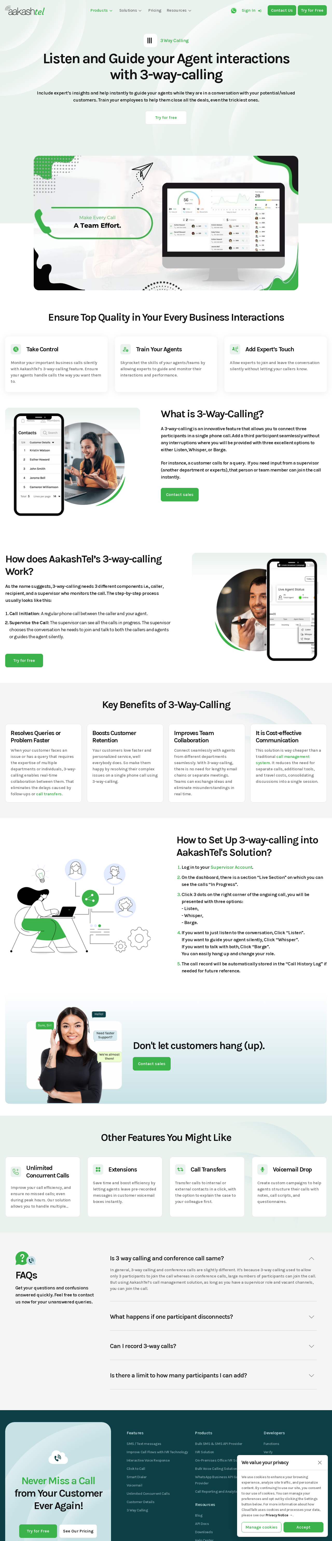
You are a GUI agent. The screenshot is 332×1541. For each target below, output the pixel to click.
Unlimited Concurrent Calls (148, 1493)
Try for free (166, 117)
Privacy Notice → (279, 1515)
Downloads (204, 1532)
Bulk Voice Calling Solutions (217, 1468)
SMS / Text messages (144, 1444)
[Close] (319, 1462)
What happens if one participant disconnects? (213, 1317)
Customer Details (140, 1502)
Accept (303, 1527)
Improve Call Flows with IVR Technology (157, 1452)
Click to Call (136, 1468)
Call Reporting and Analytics (217, 1491)
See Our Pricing (78, 1531)
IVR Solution (204, 1452)
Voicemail (134, 1485)
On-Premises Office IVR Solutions (221, 1460)
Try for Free (38, 1531)
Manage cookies (261, 1527)
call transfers (48, 793)
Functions (271, 1444)
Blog (198, 1515)
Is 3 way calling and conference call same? (213, 1258)
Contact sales (179, 494)
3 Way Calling (137, 1510)
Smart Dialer (137, 1477)
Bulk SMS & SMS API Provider (219, 1444)
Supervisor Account (231, 867)
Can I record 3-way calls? (213, 1346)
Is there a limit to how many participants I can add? (213, 1375)
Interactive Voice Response (148, 1460)
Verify (268, 1452)
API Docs (202, 1524)
